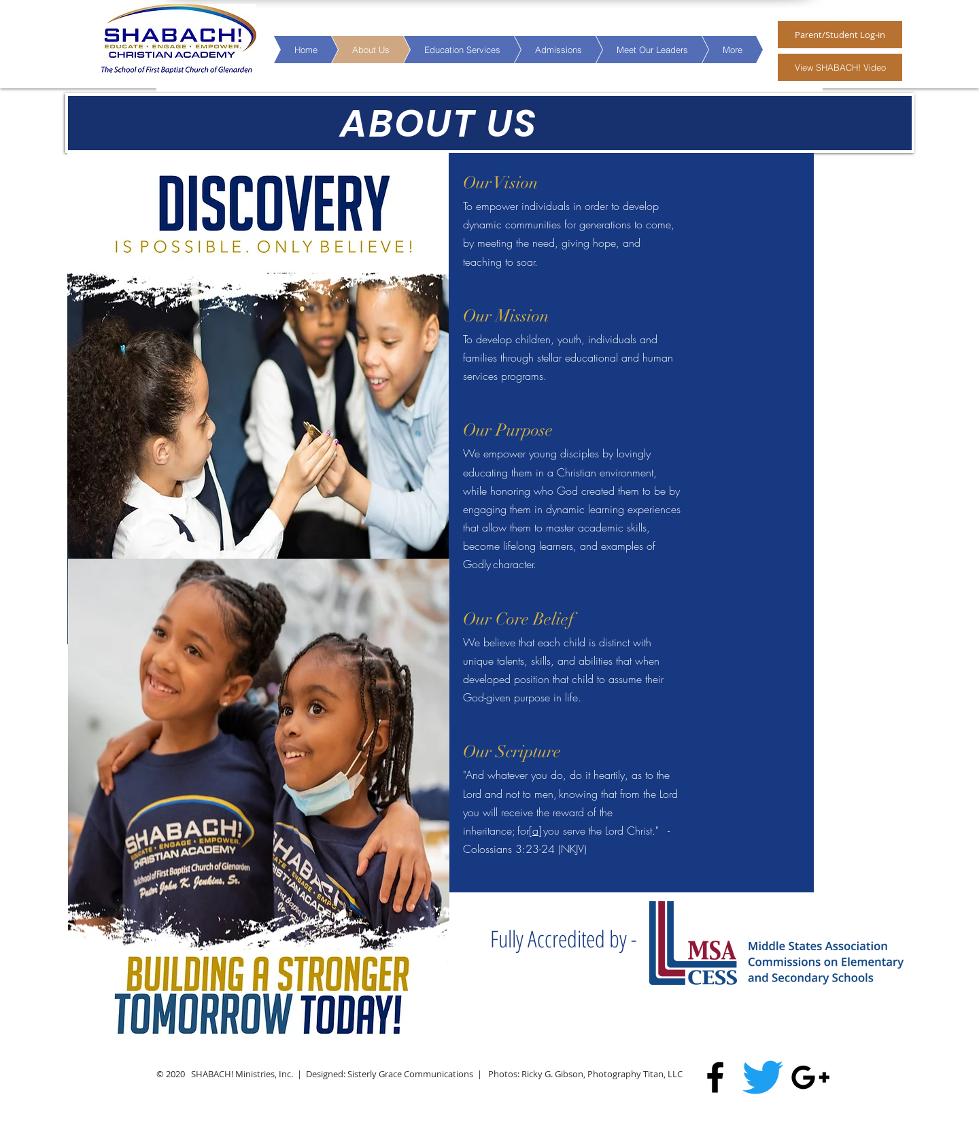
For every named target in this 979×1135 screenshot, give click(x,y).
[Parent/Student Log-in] (840, 34)
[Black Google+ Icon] (810, 1077)
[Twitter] (762, 1077)
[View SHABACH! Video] (840, 67)
